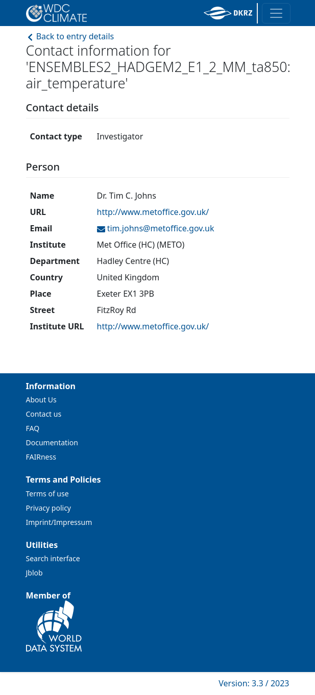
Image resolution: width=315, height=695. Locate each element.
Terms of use (47, 493)
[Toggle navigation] (276, 13)
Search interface (53, 558)
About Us (41, 399)
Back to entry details (70, 36)
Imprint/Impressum (59, 522)
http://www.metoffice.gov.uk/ (153, 212)
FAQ (33, 428)
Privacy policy (48, 508)
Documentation (52, 442)
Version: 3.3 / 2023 (254, 683)
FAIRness (41, 457)
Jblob (34, 573)
